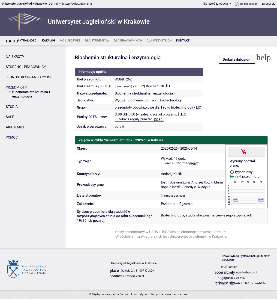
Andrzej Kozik (171, 174)
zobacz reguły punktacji (136, 119)
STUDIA (12, 107)
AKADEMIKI (15, 127)
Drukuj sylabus (234, 59)
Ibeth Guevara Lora (175, 182)
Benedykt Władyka (196, 187)
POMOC (12, 137)
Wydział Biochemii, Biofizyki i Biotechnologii (149, 100)
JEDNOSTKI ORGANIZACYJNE (29, 77)
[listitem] (27, 40)
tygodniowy (241, 172)
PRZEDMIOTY (16, 87)
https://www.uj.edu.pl (130, 276)
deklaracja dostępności (242, 272)
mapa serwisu (236, 277)
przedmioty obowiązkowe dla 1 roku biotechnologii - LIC (158, 107)
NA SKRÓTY (15, 57)
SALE (10, 117)
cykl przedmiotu (244, 176)
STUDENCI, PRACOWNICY (26, 67)
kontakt (232, 267)
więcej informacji (178, 163)
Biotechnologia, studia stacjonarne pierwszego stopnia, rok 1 (208, 215)
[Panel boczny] (33, 146)
